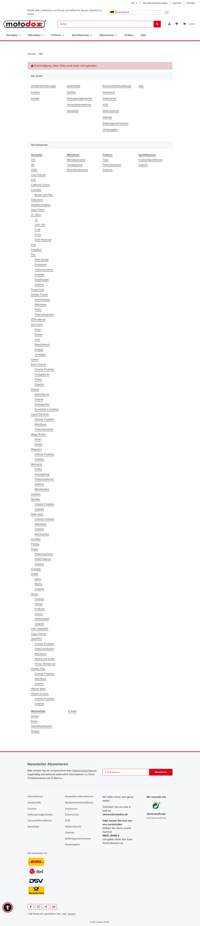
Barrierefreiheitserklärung (117, 86)
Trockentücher (75, 165)
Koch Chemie (38, 364)
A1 (36, 219)
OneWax (36, 539)
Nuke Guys (37, 514)
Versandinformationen (79, 104)
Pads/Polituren (43, 559)
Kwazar (35, 389)
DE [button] (133, 3)
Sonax (34, 594)
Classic (39, 604)
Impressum (109, 92)
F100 (37, 229)
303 (33, 160)
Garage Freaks (39, 294)
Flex (33, 254)
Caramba (36, 190)
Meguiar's (36, 449)
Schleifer (39, 274)
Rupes (34, 549)
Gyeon (34, 359)
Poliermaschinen (44, 269)
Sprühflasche (42, 394)
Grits (37, 339)
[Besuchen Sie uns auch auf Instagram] (38, 906)
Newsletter (73, 111)
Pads (105, 160)
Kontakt (191, 3)
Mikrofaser (40, 304)
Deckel (38, 334)
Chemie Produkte (44, 369)
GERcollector (38, 319)
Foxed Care (37, 289)
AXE (33, 180)
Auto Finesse (38, 175)
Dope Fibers (38, 209)
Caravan (39, 599)
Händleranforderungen (155, 3)
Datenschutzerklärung (84, 770)
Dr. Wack (36, 214)
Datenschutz (110, 98)
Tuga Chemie (38, 634)
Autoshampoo (42, 299)
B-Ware (72, 711)
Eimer (38, 329)
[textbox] (135, 12)
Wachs (38, 584)
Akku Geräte (42, 259)
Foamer (39, 399)
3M (32, 165)
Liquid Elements (40, 414)
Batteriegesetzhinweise (115, 123)
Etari (33, 244)
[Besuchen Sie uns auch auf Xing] (46, 906)
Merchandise (42, 489)
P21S (38, 234)
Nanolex (35, 499)
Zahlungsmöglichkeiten (79, 98)
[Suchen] (105, 24)
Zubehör (39, 284)
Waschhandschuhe (77, 170)
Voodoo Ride (38, 668)
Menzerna (36, 464)
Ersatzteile (40, 264)
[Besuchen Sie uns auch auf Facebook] (31, 906)
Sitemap (107, 117)
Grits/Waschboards (41, 726)
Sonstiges (40, 354)
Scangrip (36, 569)
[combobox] (135, 12)
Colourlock (37, 199)
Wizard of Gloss (40, 693)
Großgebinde (42, 374)
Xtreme (39, 614)
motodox (35, 494)
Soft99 (34, 574)
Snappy (39, 349)
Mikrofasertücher (76, 160)
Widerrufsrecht (111, 111)
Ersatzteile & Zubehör (47, 409)
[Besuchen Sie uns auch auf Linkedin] (53, 906)
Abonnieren (161, 772)
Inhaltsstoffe (73, 86)
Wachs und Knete (44, 659)
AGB (105, 104)
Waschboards (42, 344)
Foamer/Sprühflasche (150, 160)
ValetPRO (36, 639)
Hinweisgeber (110, 129)
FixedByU (36, 249)
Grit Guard (37, 324)
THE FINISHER (39, 629)
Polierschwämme (44, 314)
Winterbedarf (42, 619)
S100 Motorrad (43, 239)
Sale (143, 35)
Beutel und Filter (44, 194)
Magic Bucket (38, 434)
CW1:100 (40, 224)
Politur (38, 309)
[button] (169, 24)
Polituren (107, 170)
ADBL (34, 170)
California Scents (40, 185)
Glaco (38, 579)
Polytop (35, 544)
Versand (71, 914)
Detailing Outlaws (40, 204)
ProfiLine (40, 609)
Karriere (177, 3)
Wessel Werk (38, 688)
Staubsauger (42, 279)
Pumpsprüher (42, 404)
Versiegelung (42, 474)
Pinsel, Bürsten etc (45, 663)
